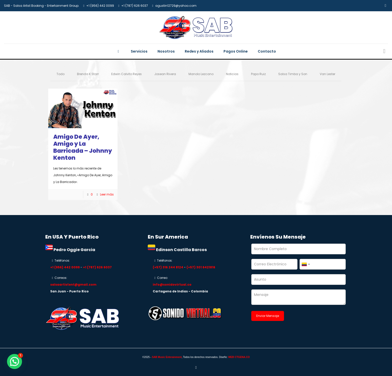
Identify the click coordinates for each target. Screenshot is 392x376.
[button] (14, 361)
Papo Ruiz (258, 74)
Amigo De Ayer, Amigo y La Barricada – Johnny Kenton (82, 147)
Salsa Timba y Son (292, 74)
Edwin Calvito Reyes (126, 74)
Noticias (232, 74)
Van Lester (327, 74)
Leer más (107, 194)
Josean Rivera (165, 74)
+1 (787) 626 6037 (134, 6)
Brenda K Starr (88, 74)
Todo (60, 74)
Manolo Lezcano (201, 74)
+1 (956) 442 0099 (100, 6)
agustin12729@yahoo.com (175, 6)
